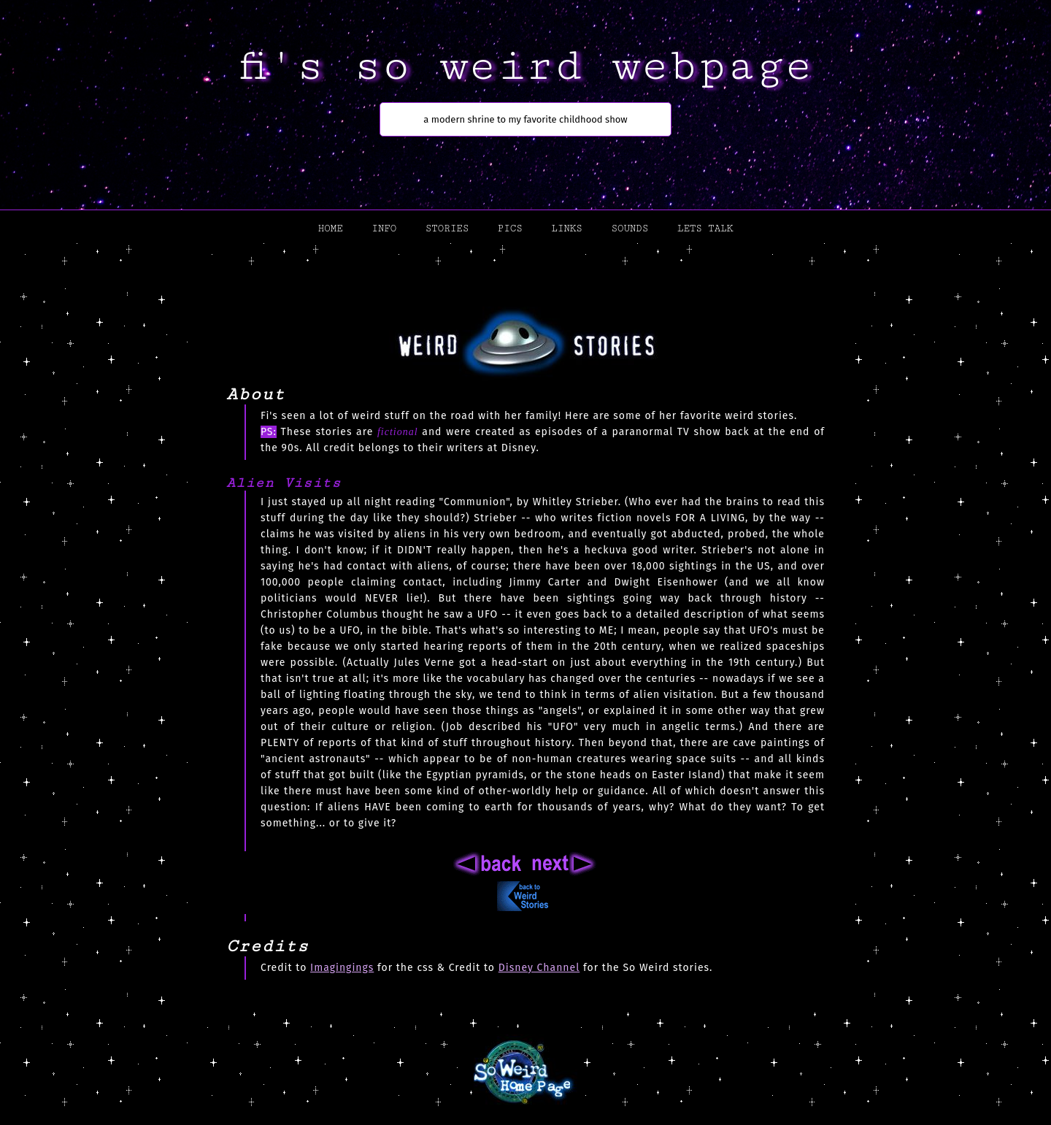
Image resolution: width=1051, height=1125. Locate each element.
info (383, 228)
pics (510, 228)
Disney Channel (539, 967)
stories (447, 228)
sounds (629, 228)
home (330, 228)
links (566, 228)
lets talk (705, 228)
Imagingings (342, 967)
